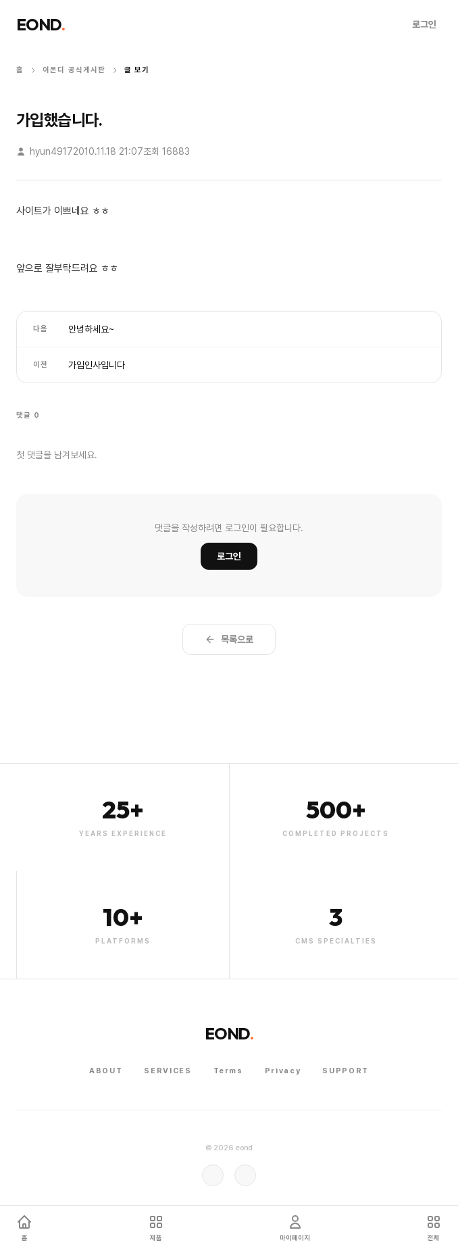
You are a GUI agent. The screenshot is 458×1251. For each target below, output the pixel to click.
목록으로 (229, 639)
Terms (228, 1070)
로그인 (424, 24)
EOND (40, 24)
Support (345, 1070)
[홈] (24, 1228)
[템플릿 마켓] (156, 1228)
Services (167, 1070)
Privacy (283, 1070)
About (105, 1070)
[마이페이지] (295, 1228)
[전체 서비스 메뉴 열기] (434, 1228)
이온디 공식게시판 (74, 70)
